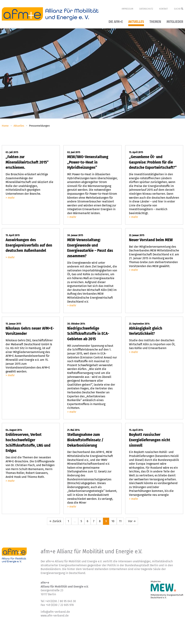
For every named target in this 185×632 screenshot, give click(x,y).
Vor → (132, 521)
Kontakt (163, 9)
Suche (178, 9)
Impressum (127, 9)
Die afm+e (116, 22)
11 (120, 521)
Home (5, 125)
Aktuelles (136, 22)
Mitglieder (175, 22)
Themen (155, 22)
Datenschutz (146, 9)
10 (112, 521)
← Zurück (55, 521)
